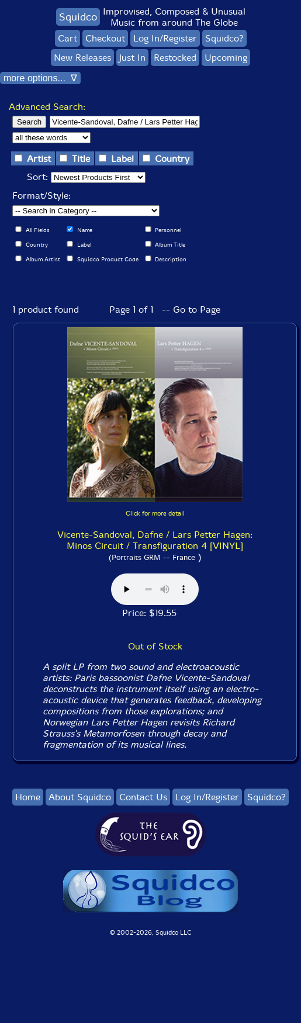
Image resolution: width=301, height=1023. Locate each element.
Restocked (175, 57)
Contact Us (143, 797)
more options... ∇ (40, 78)
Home (27, 797)
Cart (67, 38)
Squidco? (224, 38)
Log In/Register (165, 38)
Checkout (105, 38)
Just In (132, 57)
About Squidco (80, 797)
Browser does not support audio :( (155, 589)
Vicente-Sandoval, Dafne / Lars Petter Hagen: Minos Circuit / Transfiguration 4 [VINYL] (154, 540)
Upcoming (226, 57)
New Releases (82, 57)
